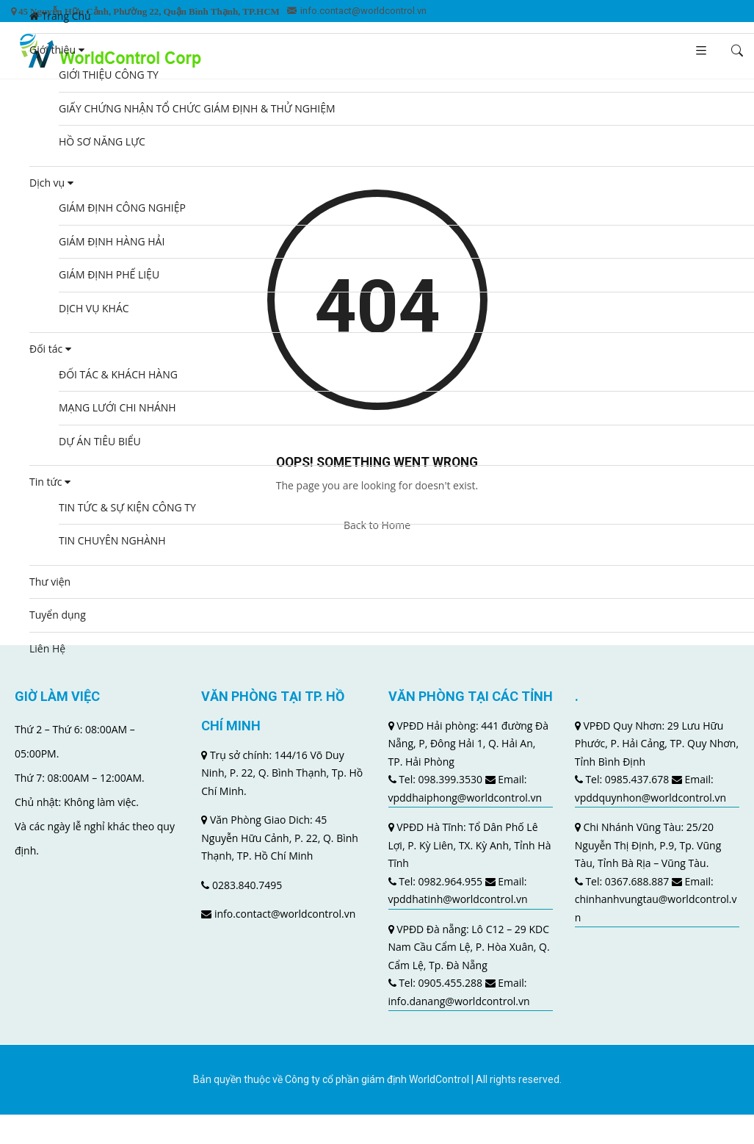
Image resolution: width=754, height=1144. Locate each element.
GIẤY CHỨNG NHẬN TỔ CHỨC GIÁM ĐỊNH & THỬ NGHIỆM (197, 108)
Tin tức (49, 482)
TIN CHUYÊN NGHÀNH (112, 540)
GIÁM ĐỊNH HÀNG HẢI (111, 241)
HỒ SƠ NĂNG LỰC (102, 141)
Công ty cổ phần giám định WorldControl (377, 1079)
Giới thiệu (56, 50)
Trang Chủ (60, 16)
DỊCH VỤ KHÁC (94, 308)
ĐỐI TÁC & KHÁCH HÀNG (118, 374)
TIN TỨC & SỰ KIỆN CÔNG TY (127, 507)
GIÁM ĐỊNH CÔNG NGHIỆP (122, 208)
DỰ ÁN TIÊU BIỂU (100, 441)
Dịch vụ (51, 183)
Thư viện (49, 582)
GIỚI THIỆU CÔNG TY (109, 75)
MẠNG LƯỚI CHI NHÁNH (117, 407)
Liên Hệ (47, 648)
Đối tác (50, 349)
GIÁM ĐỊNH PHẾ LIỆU (109, 274)
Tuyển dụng (57, 615)
